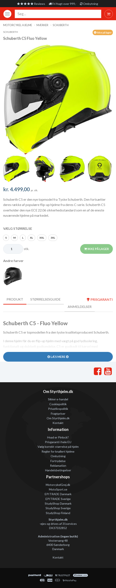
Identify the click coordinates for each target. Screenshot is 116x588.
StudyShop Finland (58, 513)
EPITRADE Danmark (58, 494)
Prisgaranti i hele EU (58, 442)
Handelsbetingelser (58, 470)
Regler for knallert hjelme (58, 451)
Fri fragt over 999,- (62, 3)
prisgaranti (100, 299)
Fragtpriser (58, 413)
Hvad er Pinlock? (58, 437)
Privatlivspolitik (58, 408)
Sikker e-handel (58, 399)
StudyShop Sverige (58, 508)
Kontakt (58, 423)
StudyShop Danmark (58, 503)
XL (31, 237)
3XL (53, 237)
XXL (41, 237)
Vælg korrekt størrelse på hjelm (58, 446)
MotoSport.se (58, 489)
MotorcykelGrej (56, 484)
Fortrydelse (58, 461)
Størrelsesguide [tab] (45, 299)
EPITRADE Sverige (58, 499)
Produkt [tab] (15, 299)
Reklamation (58, 465)
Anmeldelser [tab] (80, 307)
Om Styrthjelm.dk (58, 418)
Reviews (31, 3)
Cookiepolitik (58, 404)
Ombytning (89, 3)
